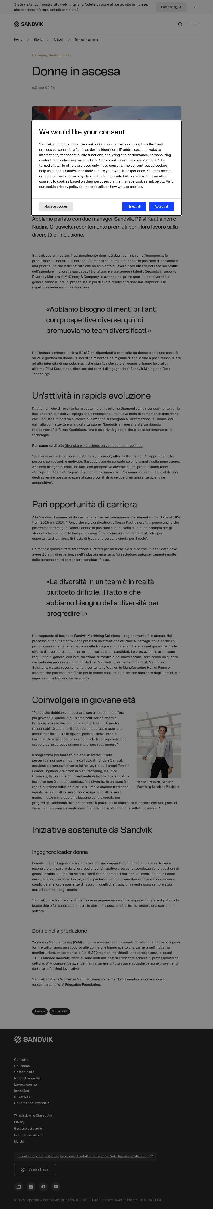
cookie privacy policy (61, 187)
